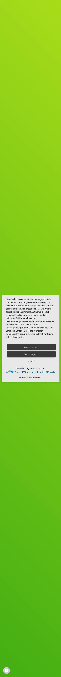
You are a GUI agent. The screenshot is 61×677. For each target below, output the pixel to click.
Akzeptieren (31, 347)
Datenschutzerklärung (34, 377)
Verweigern (31, 354)
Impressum (23, 377)
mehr (31, 361)
